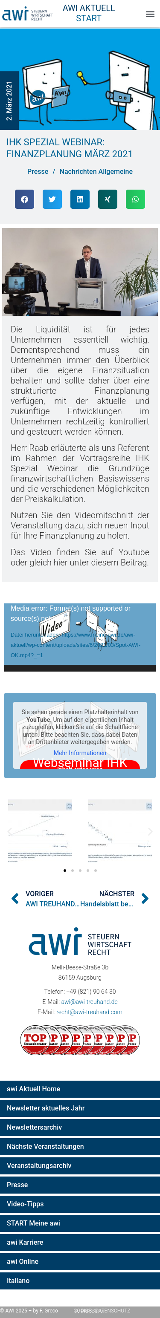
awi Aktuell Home (33, 1089)
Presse (17, 1185)
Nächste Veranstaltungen (45, 1146)
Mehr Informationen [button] (80, 753)
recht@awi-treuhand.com (89, 1012)
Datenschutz (113, 1311)
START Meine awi (33, 1223)
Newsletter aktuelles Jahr (45, 1108)
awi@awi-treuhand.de (89, 1001)
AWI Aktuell (89, 8)
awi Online (22, 1261)
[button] (150, 13)
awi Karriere (25, 1242)
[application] (80, 637)
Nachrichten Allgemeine (96, 171)
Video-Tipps (25, 1204)
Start (89, 18)
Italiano (18, 1281)
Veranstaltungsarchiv (39, 1166)
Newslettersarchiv (34, 1127)
